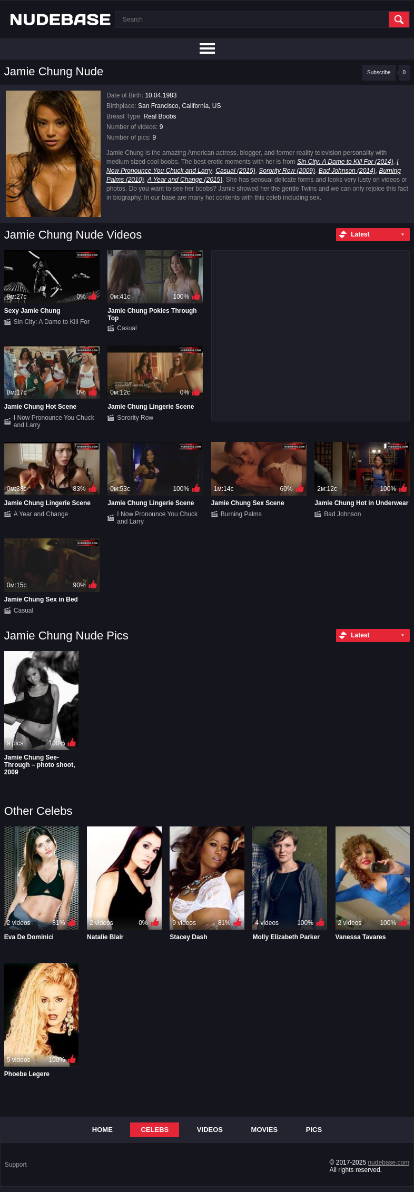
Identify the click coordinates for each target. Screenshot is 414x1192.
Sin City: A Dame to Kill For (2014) (345, 161)
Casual (126, 328)
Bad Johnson (342, 514)
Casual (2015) (235, 170)
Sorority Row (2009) (287, 170)
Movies (264, 1130)
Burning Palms (241, 514)
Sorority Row (135, 417)
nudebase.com (388, 1162)
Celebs (155, 1130)
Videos (210, 1130)
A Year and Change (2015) (184, 179)
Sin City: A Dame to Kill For (52, 322)
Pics (314, 1130)
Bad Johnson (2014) (347, 170)
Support (16, 1164)
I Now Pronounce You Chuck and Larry (54, 421)
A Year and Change (41, 514)
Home (102, 1130)
